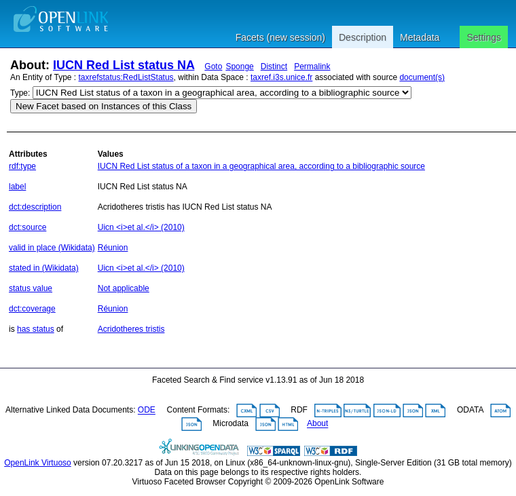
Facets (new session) (280, 37)
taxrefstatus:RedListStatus (126, 77)
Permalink (312, 66)
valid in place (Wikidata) (52, 247)
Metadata (419, 37)
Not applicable (123, 288)
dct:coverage (32, 308)
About (317, 424)
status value (30, 288)
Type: (20, 93)
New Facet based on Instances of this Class (103, 106)
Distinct (274, 66)
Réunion (113, 247)
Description (362, 37)
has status (35, 329)
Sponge (239, 66)
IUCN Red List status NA (123, 65)
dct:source (27, 227)
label (17, 186)
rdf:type (22, 166)
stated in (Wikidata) (44, 268)
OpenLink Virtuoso (37, 463)
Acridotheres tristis (131, 329)
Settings (483, 37)
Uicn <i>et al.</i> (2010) (141, 227)
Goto (213, 66)
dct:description (35, 207)
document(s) (422, 77)
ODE (146, 410)
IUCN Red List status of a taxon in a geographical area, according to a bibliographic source (261, 166)
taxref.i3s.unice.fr (281, 77)
